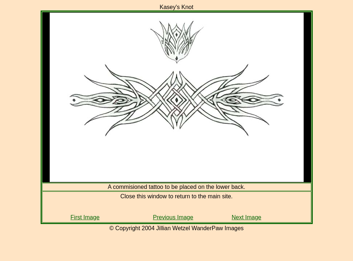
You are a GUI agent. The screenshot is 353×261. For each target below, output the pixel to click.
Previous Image (173, 217)
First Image (84, 217)
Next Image (246, 217)
